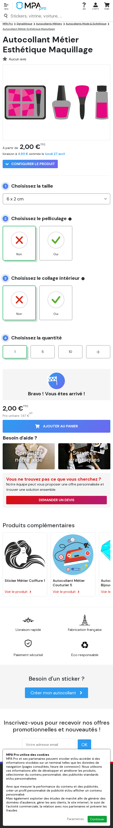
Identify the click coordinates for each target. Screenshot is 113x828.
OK (84, 745)
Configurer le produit (30, 164)
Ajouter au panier (56, 426)
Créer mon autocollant (56, 693)
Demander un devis (56, 500)
